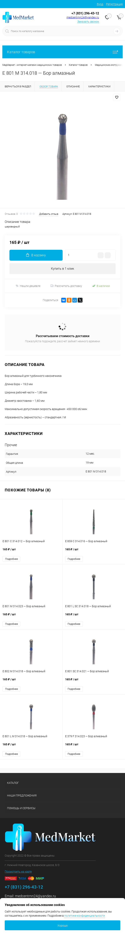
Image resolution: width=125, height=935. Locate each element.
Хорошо (62, 925)
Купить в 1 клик (62, 269)
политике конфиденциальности (84, 915)
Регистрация (114, 4)
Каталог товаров (62, 51)
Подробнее (11, 558)
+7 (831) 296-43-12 (85, 13)
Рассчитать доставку (66, 285)
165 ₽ (31, 551)
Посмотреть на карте (18, 871)
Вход (100, 4)
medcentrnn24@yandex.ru (83, 17)
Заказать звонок (88, 21)
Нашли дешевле (27, 285)
